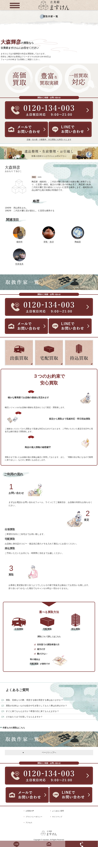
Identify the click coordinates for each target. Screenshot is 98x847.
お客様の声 (30, 811)
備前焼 (19, 242)
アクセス (29, 823)
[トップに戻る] (53, 10)
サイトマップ (57, 817)
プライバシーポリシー (34, 817)
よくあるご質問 (58, 811)
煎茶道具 (19, 264)
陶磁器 (78, 242)
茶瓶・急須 (49, 242)
